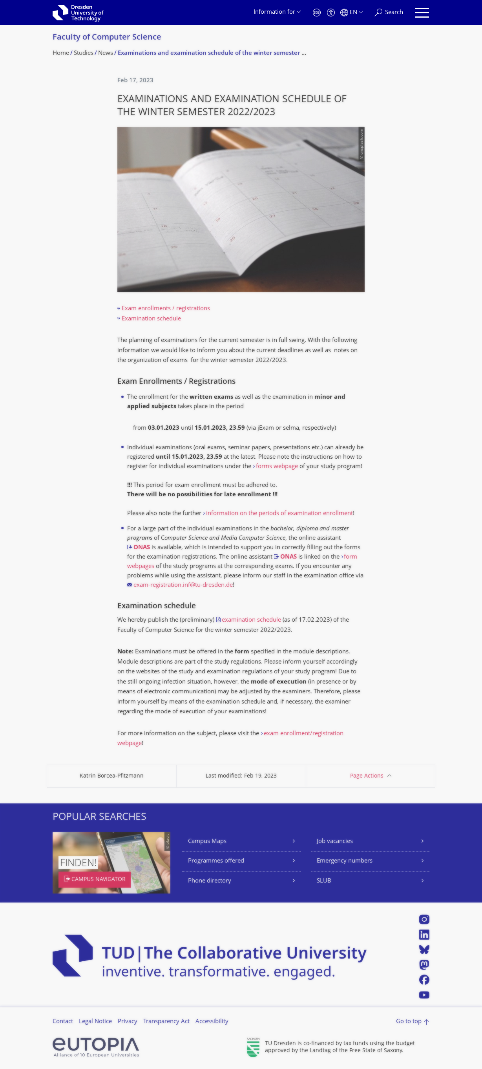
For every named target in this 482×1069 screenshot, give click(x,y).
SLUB (324, 881)
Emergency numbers (344, 861)
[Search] (388, 13)
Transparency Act (166, 1022)
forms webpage (277, 467)
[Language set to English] (351, 13)
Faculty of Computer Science (107, 38)
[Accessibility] (331, 12)
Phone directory (209, 881)
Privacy (127, 1022)
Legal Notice (95, 1022)
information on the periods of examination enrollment (279, 514)
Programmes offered (216, 861)
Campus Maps (207, 842)
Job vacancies (335, 842)
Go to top (409, 1022)
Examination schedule (151, 319)
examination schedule (251, 620)
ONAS (141, 548)
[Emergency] (316, 12)
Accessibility (211, 1022)
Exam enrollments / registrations (166, 309)
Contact (63, 1022)
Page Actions (366, 776)
